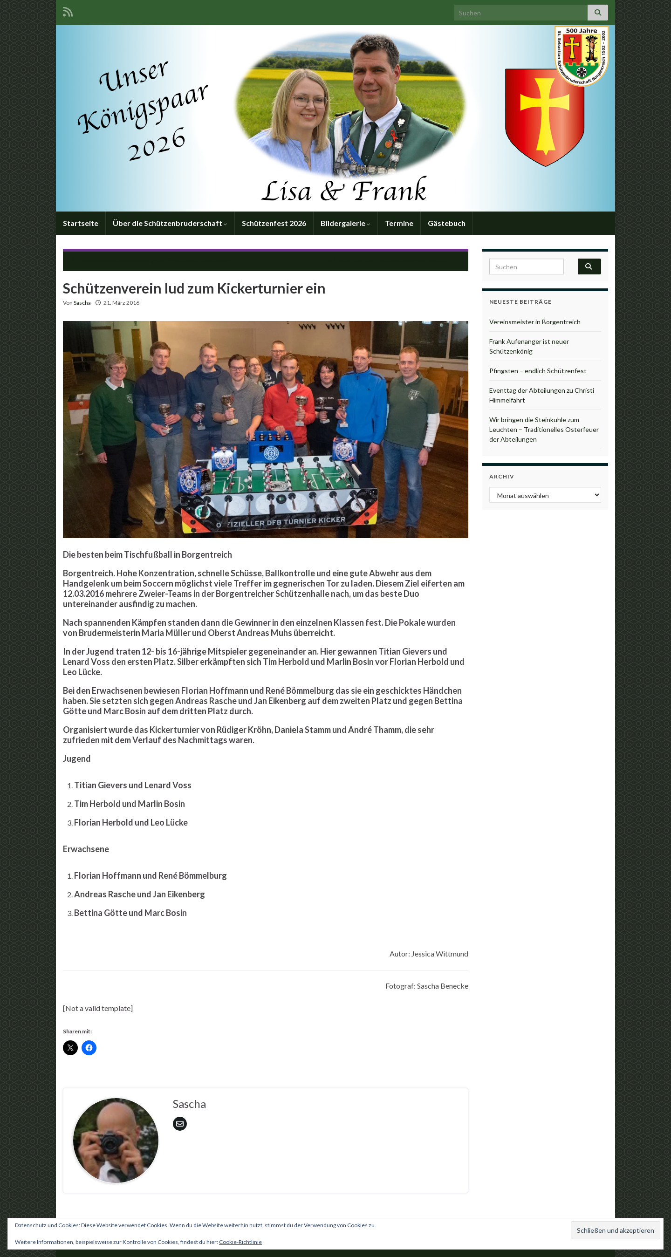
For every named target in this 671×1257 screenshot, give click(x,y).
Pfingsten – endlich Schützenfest (538, 371)
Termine (399, 223)
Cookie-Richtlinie (240, 1241)
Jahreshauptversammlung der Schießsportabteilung (155, 260)
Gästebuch (447, 223)
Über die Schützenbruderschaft (170, 223)
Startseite (80, 223)
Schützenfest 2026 (274, 223)
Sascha (82, 302)
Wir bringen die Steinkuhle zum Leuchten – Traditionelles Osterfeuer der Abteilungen (544, 429)
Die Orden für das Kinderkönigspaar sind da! (386, 260)
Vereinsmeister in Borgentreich (535, 322)
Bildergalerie (345, 223)
